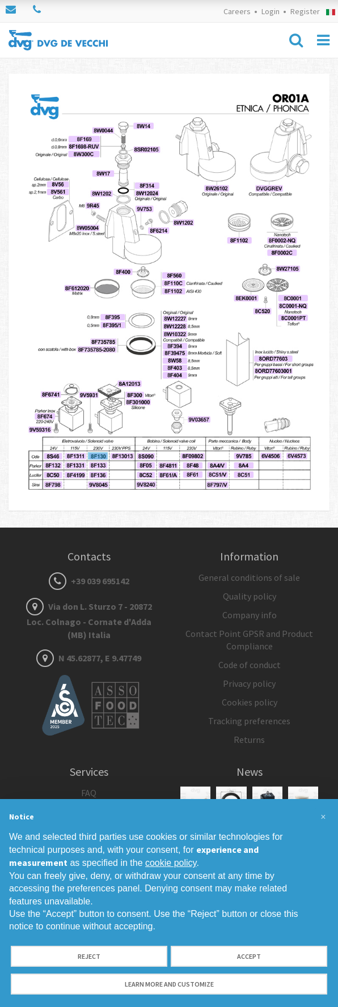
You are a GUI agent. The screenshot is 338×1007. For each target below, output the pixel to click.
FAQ (88, 792)
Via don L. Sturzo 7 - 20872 (89, 620)
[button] (323, 817)
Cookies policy (249, 702)
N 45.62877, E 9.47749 (88, 658)
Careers (237, 11)
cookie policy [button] (170, 863)
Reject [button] (89, 956)
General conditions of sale (249, 577)
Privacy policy (249, 683)
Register (305, 11)
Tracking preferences (249, 720)
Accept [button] (249, 956)
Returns (249, 739)
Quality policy (249, 596)
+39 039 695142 (89, 581)
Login (270, 11)
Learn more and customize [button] (169, 984)
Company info (249, 615)
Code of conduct (249, 664)
